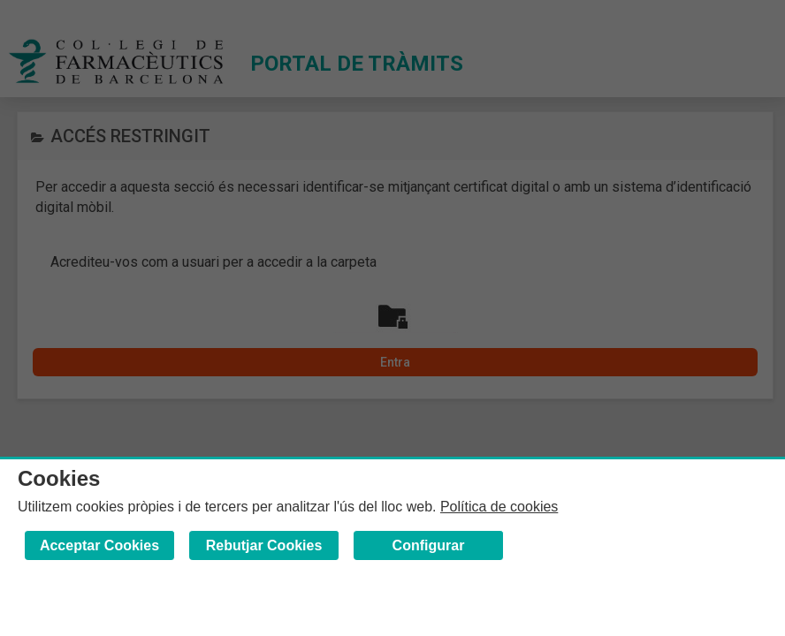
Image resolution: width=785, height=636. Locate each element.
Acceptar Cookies (99, 545)
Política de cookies (499, 506)
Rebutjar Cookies (264, 545)
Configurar (428, 545)
